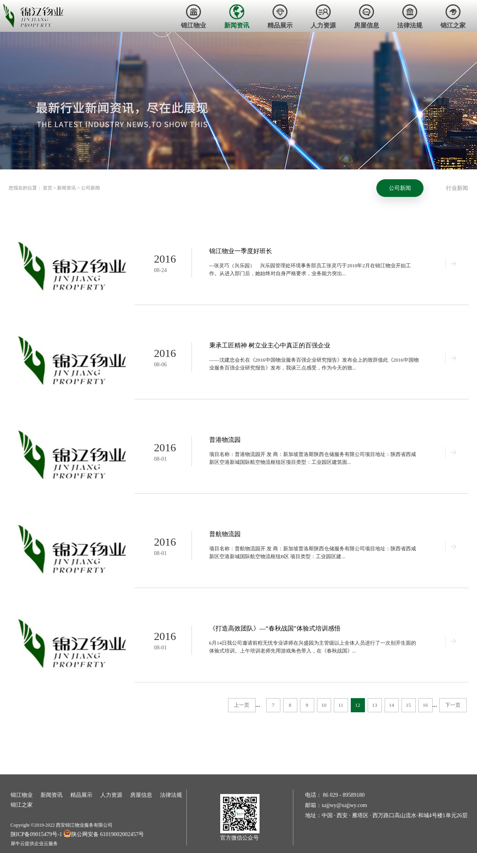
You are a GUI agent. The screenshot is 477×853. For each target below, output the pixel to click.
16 (425, 705)
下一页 (452, 705)
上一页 (241, 705)
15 (408, 705)
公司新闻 (90, 188)
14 (391, 705)
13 (374, 705)
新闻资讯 (66, 188)
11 (340, 705)
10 (323, 705)
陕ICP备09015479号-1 (36, 834)
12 (357, 705)
